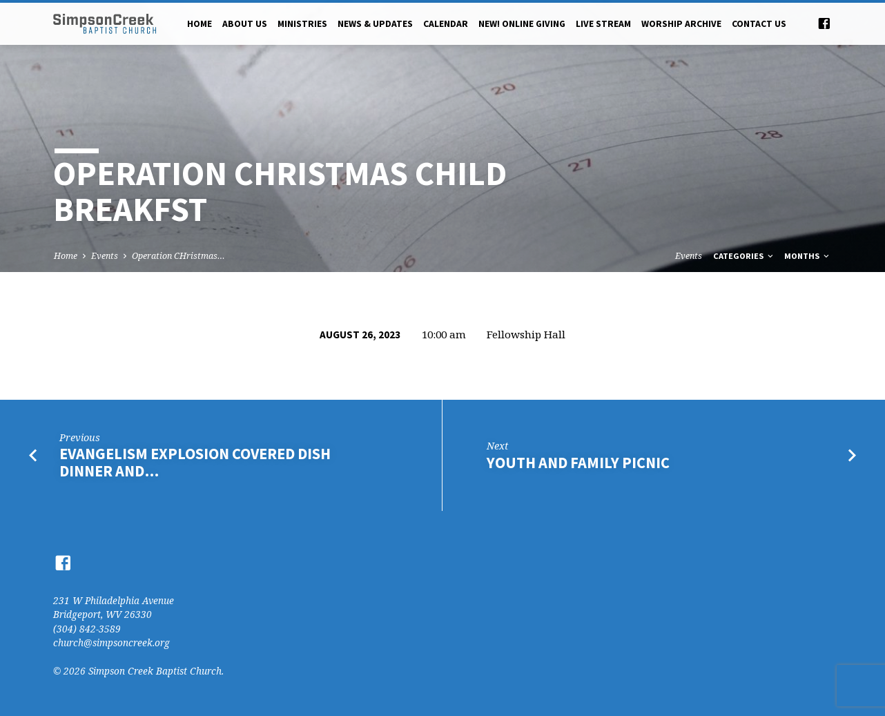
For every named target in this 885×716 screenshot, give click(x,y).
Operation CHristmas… (178, 256)
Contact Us (759, 24)
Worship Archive (681, 24)
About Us (244, 24)
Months (807, 256)
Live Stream (603, 24)
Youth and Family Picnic (578, 462)
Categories (744, 256)
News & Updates (375, 24)
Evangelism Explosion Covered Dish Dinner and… (195, 462)
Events (104, 256)
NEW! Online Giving (521, 24)
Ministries (302, 24)
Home (199, 24)
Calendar (445, 24)
